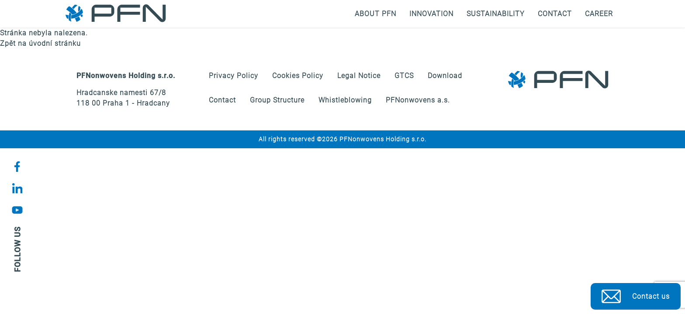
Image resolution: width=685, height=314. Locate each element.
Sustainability (496, 14)
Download (445, 76)
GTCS (404, 76)
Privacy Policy (233, 76)
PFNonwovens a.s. (418, 100)
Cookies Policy (297, 76)
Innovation (431, 14)
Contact (555, 14)
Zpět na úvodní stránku (40, 43)
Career (599, 14)
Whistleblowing (345, 100)
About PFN (375, 14)
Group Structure (277, 100)
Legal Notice (359, 76)
